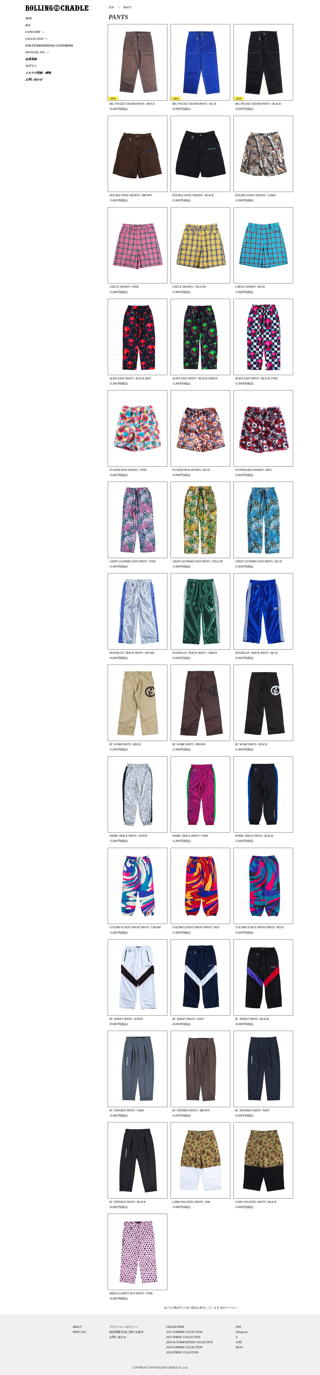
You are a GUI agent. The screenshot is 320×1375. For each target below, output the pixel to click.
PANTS (127, 7)
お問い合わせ (117, 1337)
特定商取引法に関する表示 (126, 1332)
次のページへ (228, 1307)
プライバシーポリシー (124, 1326)
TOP (111, 7)
